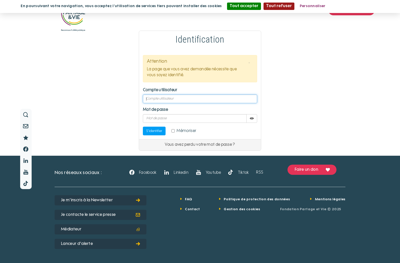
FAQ (188, 199)
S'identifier (154, 131)
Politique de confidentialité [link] (355, 6)
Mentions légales (330, 199)
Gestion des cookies (242, 209)
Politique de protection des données (257, 199)
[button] (249, 63)
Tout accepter (244, 6)
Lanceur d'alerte (100, 244)
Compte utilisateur (160, 90)
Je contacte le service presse (100, 215)
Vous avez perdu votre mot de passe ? (200, 145)
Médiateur (100, 229)
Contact (192, 209)
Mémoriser (183, 131)
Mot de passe (155, 110)
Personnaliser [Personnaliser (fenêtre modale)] (313, 6)
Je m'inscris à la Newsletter (100, 200)
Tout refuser (279, 6)
